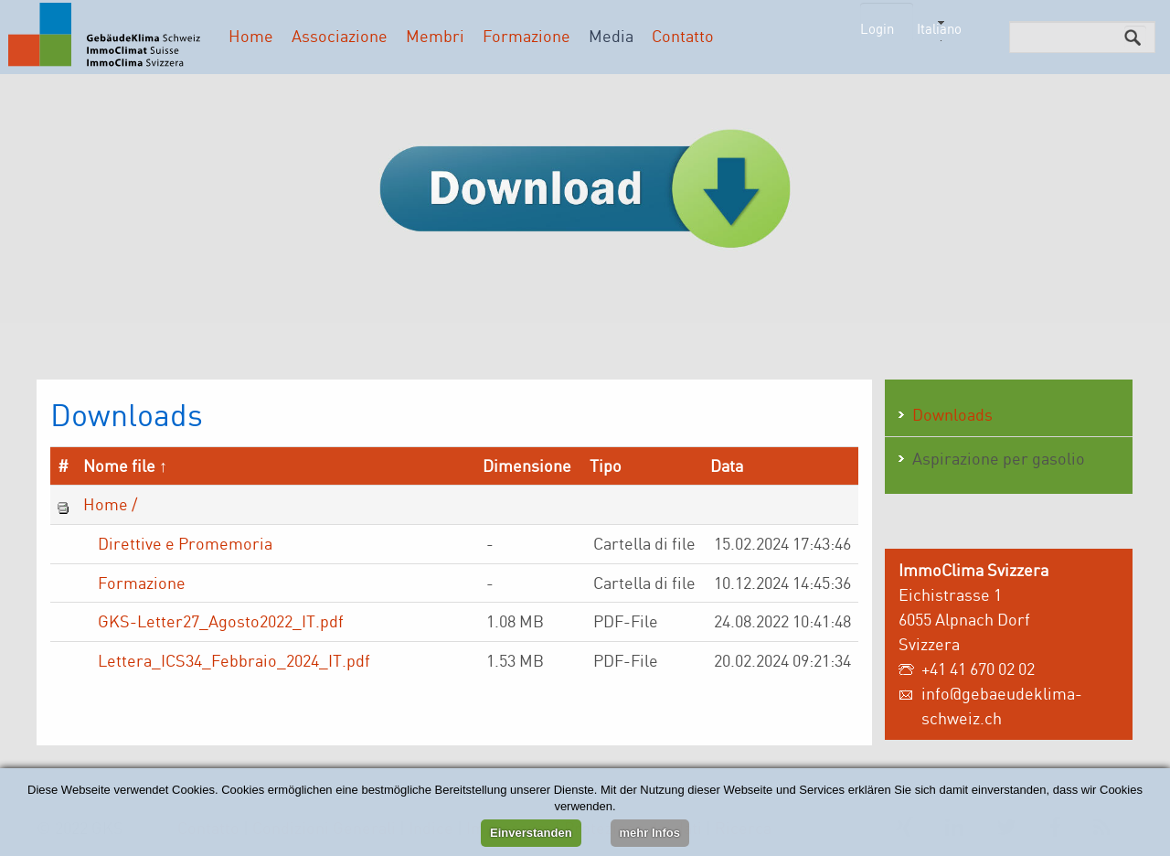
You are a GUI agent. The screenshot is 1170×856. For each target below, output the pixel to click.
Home (251, 36)
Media (611, 36)
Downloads (952, 414)
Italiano (939, 28)
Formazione (526, 36)
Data (726, 465)
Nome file (119, 465)
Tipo (606, 465)
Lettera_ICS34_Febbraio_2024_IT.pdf (234, 660)
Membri (435, 36)
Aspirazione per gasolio (998, 458)
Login (877, 28)
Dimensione (527, 465)
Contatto (683, 36)
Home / (110, 504)
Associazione (340, 36)
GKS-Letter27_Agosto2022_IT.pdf (221, 621)
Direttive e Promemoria (185, 543)
